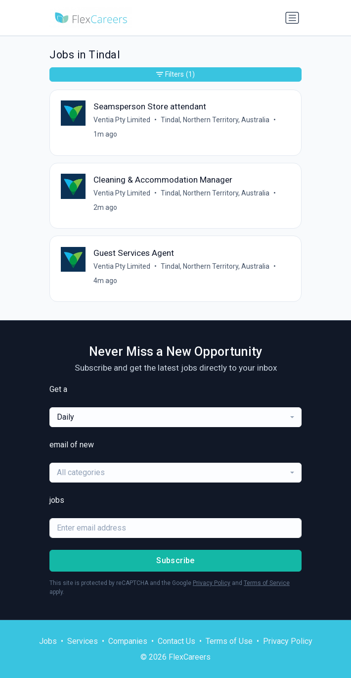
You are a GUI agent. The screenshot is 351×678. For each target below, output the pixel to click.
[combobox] (175, 417)
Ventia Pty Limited (121, 120)
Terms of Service (267, 583)
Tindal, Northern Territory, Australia (215, 120)
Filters (175, 74)
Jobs (48, 641)
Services (82, 641)
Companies (127, 641)
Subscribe (175, 560)
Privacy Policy (211, 583)
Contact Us (176, 641)
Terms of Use (229, 641)
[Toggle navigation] (292, 17)
